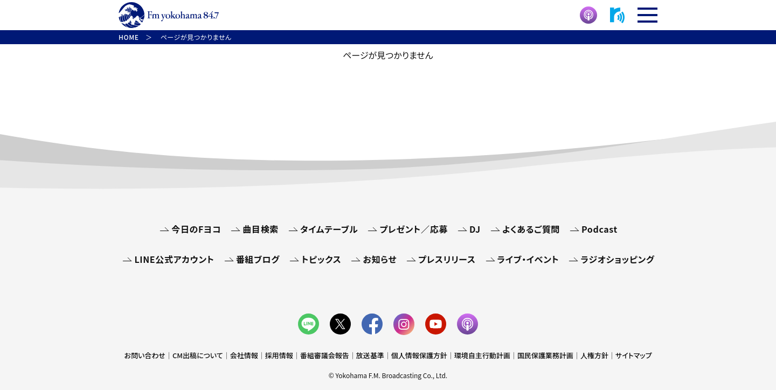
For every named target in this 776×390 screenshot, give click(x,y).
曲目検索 (260, 228)
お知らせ (380, 259)
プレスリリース (446, 259)
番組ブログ (258, 259)
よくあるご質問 (531, 228)
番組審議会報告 (324, 355)
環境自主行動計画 (482, 355)
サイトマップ (633, 355)
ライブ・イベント (528, 259)
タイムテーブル (329, 228)
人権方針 (594, 355)
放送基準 (370, 355)
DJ (475, 228)
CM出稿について (197, 355)
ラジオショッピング (617, 259)
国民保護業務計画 (545, 355)
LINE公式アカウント (174, 259)
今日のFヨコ (196, 228)
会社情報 (244, 355)
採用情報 (279, 355)
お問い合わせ (144, 355)
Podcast (599, 228)
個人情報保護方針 (419, 355)
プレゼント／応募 (413, 228)
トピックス (321, 259)
